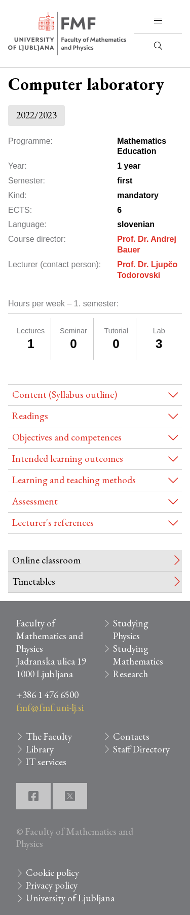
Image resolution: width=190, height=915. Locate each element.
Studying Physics (130, 629)
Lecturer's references (53, 522)
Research (130, 674)
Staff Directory (141, 749)
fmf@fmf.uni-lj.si (50, 707)
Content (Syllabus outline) (64, 394)
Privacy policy (52, 885)
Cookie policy (52, 872)
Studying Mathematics (138, 655)
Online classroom (46, 560)
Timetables (33, 581)
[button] (158, 21)
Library (40, 749)
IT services (46, 761)
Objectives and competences (67, 437)
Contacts (131, 736)
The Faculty (49, 736)
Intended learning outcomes (67, 458)
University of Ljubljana (70, 898)
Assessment (35, 501)
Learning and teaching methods (74, 480)
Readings (30, 415)
